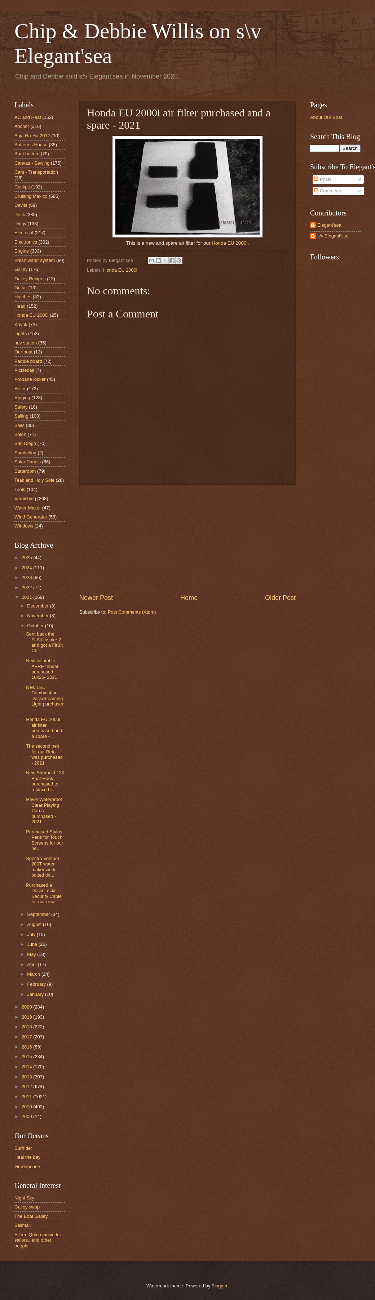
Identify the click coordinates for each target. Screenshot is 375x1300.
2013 (27, 1076)
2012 (27, 1086)
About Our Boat (326, 117)
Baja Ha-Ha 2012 (32, 135)
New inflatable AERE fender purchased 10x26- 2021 (42, 669)
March (34, 974)
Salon (20, 434)
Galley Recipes (30, 278)
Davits (20, 205)
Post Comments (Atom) (132, 612)
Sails (19, 425)
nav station (25, 343)
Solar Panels (27, 461)
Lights (20, 333)
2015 (27, 1056)
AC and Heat (27, 117)
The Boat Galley (31, 1216)
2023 (27, 577)
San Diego (25, 443)
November (38, 615)
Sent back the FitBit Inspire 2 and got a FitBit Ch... (44, 642)
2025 (27, 557)
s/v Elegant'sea (333, 236)
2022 (27, 587)
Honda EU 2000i (229, 243)
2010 (27, 1106)
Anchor (21, 126)
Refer (20, 388)
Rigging (22, 397)
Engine (21, 251)
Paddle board (28, 361)
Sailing (21, 416)
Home (189, 597)
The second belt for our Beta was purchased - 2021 (44, 754)
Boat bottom (26, 153)
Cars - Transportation (36, 172)
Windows (23, 526)
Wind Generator (30, 517)
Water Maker (27, 508)
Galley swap (27, 1207)
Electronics (25, 242)
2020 (27, 1007)
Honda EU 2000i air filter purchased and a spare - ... (44, 728)
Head (20, 306)
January (36, 994)
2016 (27, 1047)
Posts (322, 179)
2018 (27, 1026)
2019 (27, 1017)
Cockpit (22, 187)
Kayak (20, 324)
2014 (27, 1066)
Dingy (20, 223)
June (33, 944)
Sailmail (22, 1225)
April (32, 964)
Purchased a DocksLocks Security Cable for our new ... (44, 893)
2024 (27, 567)
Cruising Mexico (31, 196)
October (36, 625)
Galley (21, 269)
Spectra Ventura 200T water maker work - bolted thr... (42, 867)
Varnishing (25, 498)
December (38, 606)
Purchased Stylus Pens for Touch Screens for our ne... (44, 840)
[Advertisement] (187, 539)
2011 (27, 1096)
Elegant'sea (329, 225)
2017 (27, 1036)
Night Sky (24, 1198)
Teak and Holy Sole (34, 480)
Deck (19, 214)
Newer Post (96, 597)
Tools (19, 489)
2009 (27, 1116)
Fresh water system (34, 260)
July (31, 934)
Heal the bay (27, 1157)
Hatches (22, 296)
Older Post (280, 597)
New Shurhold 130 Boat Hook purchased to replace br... (45, 781)
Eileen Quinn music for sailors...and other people (37, 1240)
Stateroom (25, 471)
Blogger (220, 1285)
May (32, 954)
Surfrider (23, 1148)
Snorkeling (25, 452)
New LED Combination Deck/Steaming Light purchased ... (45, 698)
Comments (328, 190)
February (37, 984)
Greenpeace (27, 1166)
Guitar (20, 287)
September (39, 914)
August (35, 924)
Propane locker (30, 379)
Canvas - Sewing (31, 163)
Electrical (23, 232)
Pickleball (24, 370)
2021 (27, 597)
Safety (21, 407)
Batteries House (31, 144)
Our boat (23, 352)
